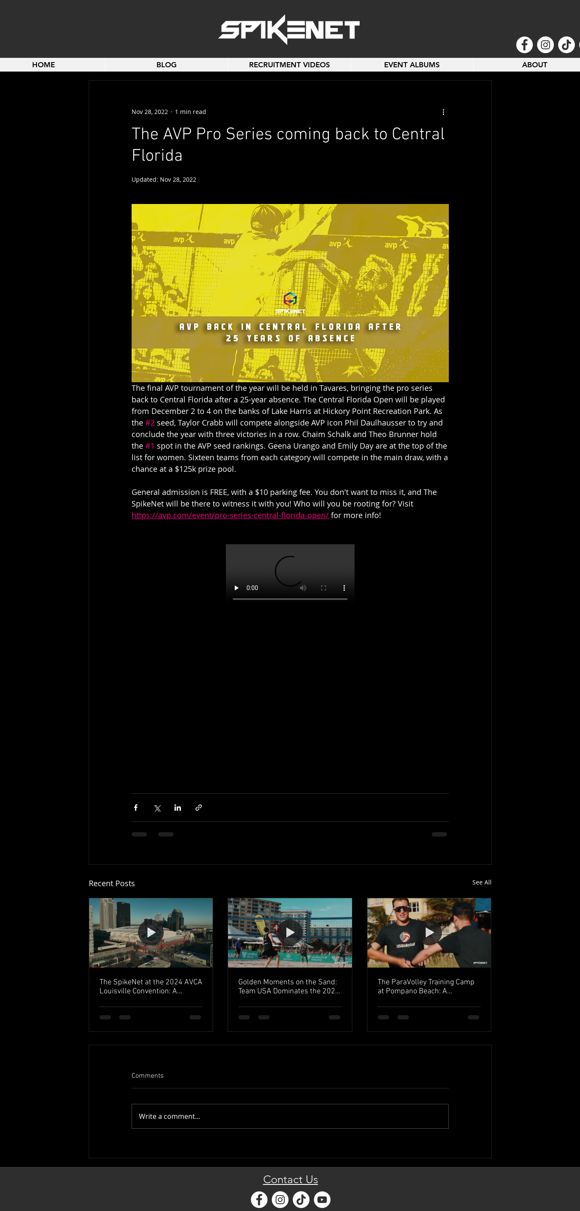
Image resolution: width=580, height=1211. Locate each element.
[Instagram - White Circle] (545, 44)
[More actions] (444, 111)
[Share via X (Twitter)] (157, 807)
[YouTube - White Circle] (322, 1199)
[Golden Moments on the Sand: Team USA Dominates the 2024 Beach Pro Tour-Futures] (290, 933)
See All (482, 882)
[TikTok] (566, 44)
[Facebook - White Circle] (524, 44)
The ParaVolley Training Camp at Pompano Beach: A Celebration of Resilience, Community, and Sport (426, 987)
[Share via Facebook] (136, 807)
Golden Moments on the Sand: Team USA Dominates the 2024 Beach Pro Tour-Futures (289, 987)
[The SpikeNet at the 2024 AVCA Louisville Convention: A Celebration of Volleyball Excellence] (151, 933)
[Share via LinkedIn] (178, 807)
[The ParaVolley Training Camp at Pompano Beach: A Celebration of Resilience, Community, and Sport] (429, 933)
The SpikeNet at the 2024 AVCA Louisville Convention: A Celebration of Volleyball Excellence (150, 987)
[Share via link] (199, 807)
